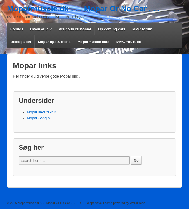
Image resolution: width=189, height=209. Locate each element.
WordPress (137, 203)
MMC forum (142, 29)
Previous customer (75, 29)
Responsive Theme (99, 203)
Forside (16, 29)
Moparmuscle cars (93, 42)
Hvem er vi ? (41, 29)
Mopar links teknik (41, 112)
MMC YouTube (128, 42)
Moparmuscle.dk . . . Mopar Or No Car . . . (83, 8)
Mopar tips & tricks (54, 42)
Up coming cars (112, 29)
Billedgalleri (21, 42)
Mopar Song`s (38, 118)
